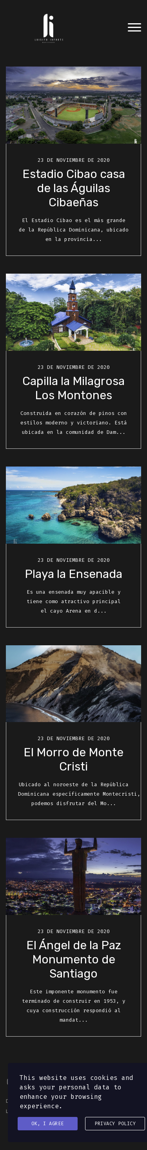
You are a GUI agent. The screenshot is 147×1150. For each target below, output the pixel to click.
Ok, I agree (47, 1123)
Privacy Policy (115, 1123)
